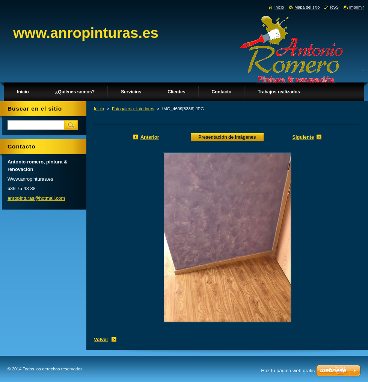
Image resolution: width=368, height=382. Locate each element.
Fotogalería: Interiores (133, 108)
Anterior (149, 137)
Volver (101, 339)
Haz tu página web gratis (288, 370)
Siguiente (303, 137)
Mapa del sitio (307, 7)
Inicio (99, 108)
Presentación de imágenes (227, 137)
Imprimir (356, 7)
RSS (334, 7)
